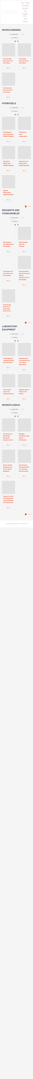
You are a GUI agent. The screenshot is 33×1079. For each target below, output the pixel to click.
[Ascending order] (23, 34)
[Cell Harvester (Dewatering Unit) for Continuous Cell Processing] (24, 456)
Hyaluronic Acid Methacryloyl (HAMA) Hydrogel (24, 163)
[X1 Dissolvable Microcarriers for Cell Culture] (8, 49)
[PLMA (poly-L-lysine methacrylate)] (24, 123)
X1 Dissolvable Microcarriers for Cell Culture (8, 61)
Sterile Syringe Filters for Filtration (23, 244)
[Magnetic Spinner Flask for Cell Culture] (24, 380)
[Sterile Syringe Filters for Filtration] (24, 233)
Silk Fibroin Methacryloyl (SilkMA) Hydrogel (8, 163)
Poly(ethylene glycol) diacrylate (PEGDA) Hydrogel (8, 134)
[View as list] (18, 41)
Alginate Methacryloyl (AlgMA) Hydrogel (8, 192)
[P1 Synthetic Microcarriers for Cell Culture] (24, 49)
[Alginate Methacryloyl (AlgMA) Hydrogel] (8, 181)
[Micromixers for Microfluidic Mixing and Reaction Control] (8, 425)
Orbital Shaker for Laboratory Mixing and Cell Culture (8, 360)
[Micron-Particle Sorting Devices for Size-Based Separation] (8, 456)
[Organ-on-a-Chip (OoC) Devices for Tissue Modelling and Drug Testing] (8, 487)
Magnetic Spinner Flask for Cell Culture (24, 391)
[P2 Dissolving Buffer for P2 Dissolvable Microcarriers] (8, 295)
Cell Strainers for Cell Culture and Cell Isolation (8, 273)
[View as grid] (15, 41)
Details (9, 68)
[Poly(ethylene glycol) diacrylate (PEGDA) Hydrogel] (8, 123)
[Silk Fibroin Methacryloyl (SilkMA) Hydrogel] (8, 152)
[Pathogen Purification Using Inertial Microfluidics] (24, 425)
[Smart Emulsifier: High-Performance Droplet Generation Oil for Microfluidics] (24, 262)
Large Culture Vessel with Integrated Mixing (8, 391)
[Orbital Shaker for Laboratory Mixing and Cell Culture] (8, 349)
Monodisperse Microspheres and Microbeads (8, 244)
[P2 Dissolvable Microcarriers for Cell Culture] (8, 79)
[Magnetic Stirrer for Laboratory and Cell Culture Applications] (24, 349)
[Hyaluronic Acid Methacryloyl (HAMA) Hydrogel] (24, 152)
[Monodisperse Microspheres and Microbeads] (8, 233)
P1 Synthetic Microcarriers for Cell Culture (24, 61)
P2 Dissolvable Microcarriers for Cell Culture (8, 90)
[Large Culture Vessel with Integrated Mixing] (8, 380)
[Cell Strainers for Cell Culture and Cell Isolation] (8, 262)
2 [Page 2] (27, 206)
